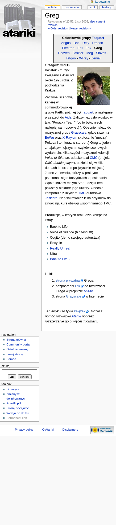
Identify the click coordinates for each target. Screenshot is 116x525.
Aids (68, 117)
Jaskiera (51, 198)
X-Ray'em (70, 137)
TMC (81, 193)
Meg (89, 53)
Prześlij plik (14, 403)
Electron (68, 48)
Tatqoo (71, 58)
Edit (92, 7)
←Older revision (58, 28)
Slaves (101, 53)
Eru (80, 48)
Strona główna (16, 339)
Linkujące (12, 389)
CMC (93, 158)
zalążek (79, 311)
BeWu (49, 137)
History (106, 7)
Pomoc (11, 359)
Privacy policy (24, 429)
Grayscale (78, 132)
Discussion (72, 7)
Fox (88, 48)
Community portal (18, 344)
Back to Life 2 (60, 259)
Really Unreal (60, 248)
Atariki (76, 316)
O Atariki (47, 429)
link (77, 286)
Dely (85, 43)
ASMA (88, 291)
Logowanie (102, 1)
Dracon (97, 43)
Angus (66, 43)
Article (52, 7)
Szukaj (6, 366)
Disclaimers (70, 429)
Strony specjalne (17, 408)
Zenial (96, 58)
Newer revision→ (81, 28)
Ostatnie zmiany (17, 349)
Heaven (64, 53)
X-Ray (83, 58)
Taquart (98, 38)
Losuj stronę (14, 354)
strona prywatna (68, 280)
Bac (77, 43)
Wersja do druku (17, 413)
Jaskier (78, 53)
